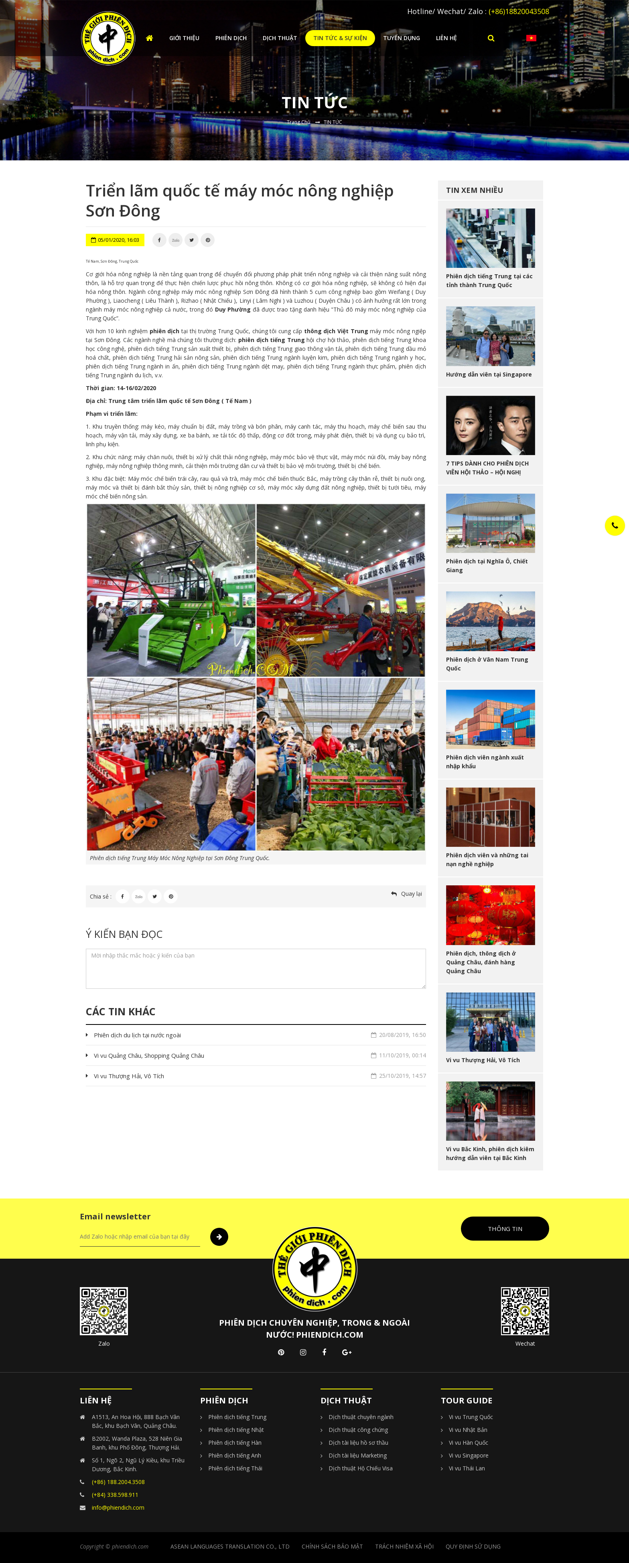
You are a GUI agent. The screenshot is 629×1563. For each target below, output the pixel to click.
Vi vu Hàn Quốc (468, 1442)
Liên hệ (446, 38)
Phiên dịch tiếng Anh (234, 1455)
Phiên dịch (231, 38)
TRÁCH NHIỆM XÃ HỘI (404, 1546)
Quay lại (411, 893)
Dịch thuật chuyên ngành (361, 1417)
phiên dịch (165, 331)
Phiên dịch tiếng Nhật (236, 1429)
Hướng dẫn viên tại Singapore (489, 374)
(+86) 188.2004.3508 (118, 1482)
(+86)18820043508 (519, 11)
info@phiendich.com (118, 1507)
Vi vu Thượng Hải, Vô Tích (260, 1075)
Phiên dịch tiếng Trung (237, 1417)
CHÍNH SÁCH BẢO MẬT (332, 1546)
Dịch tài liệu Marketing (358, 1455)
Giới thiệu (184, 38)
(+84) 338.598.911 (115, 1494)
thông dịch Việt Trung (336, 331)
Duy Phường (233, 309)
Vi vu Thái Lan (467, 1468)
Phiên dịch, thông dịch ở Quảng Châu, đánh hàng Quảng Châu (481, 962)
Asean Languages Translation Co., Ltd (230, 1546)
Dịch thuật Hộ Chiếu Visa (361, 1468)
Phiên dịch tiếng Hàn (235, 1442)
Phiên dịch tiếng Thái (235, 1468)
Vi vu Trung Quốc (471, 1417)
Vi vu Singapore (469, 1455)
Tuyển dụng (401, 38)
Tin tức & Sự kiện (340, 38)
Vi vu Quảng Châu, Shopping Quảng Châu (260, 1055)
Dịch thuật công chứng (358, 1429)
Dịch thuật (280, 38)
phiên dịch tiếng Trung (271, 340)
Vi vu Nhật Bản (468, 1429)
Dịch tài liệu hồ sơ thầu (358, 1442)
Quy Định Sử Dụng (473, 1546)
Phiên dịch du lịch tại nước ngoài (260, 1035)
